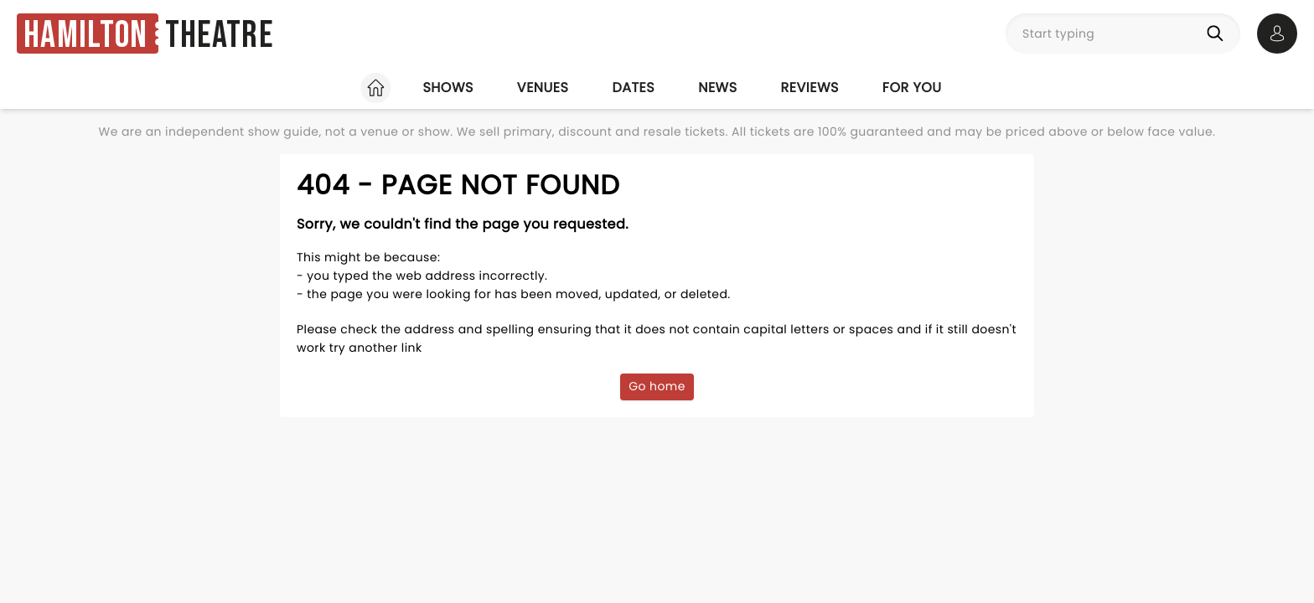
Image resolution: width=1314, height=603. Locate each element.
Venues (543, 87)
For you (912, 87)
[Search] (1218, 33)
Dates (633, 87)
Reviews (810, 87)
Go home (657, 386)
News (717, 87)
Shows (447, 87)
